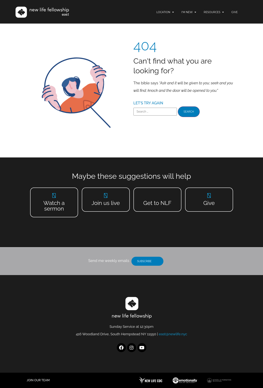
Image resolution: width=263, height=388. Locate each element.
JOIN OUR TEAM (38, 380)
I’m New (188, 12)
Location (165, 12)
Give (234, 12)
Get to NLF (157, 203)
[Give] (209, 195)
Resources (214, 12)
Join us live (106, 203)
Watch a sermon (54, 206)
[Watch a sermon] (54, 195)
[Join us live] (105, 195)
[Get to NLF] (157, 195)
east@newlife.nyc (173, 334)
